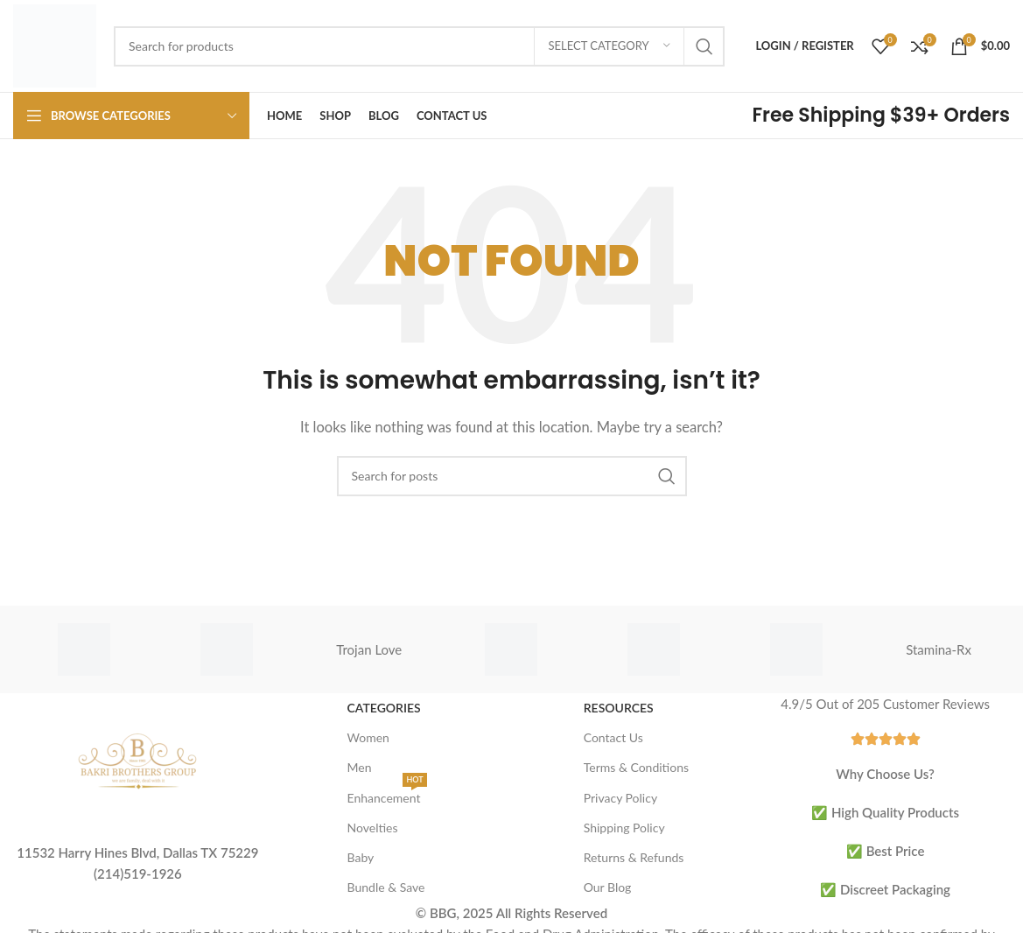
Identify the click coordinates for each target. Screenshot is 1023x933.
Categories (384, 707)
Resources (619, 707)
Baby (361, 857)
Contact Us (613, 737)
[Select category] (609, 46)
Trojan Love (369, 649)
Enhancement (387, 794)
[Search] (419, 46)
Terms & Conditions (636, 767)
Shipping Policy (624, 827)
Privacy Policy (620, 797)
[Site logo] (54, 44)
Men (359, 767)
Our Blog (608, 887)
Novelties (372, 827)
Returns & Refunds (634, 857)
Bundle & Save (386, 887)
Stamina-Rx (938, 649)
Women (368, 737)
